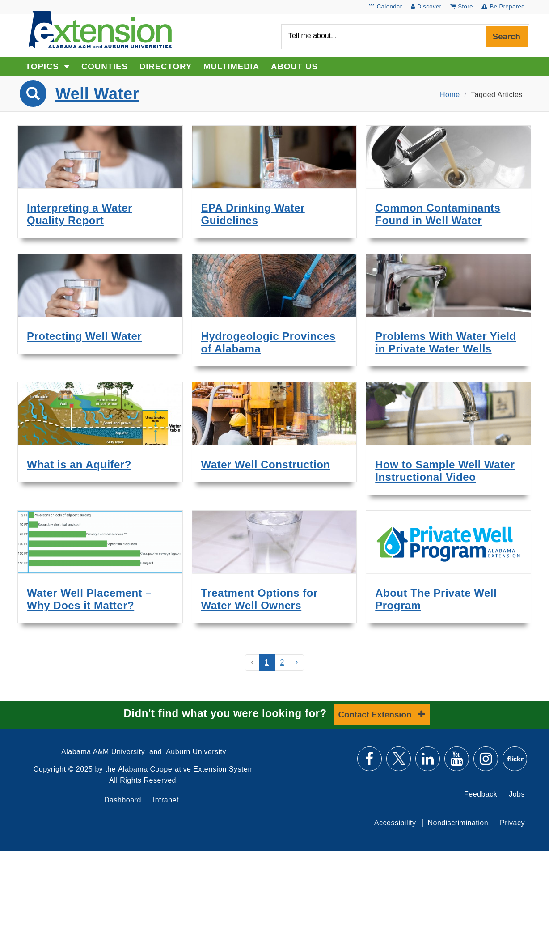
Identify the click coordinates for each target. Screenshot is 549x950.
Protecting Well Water (84, 336)
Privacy (512, 823)
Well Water (97, 94)
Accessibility (395, 823)
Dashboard (122, 800)
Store (461, 6)
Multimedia (231, 66)
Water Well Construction (265, 464)
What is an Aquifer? (79, 464)
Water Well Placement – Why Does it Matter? (89, 599)
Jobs (517, 794)
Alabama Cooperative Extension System (186, 769)
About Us (294, 66)
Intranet (166, 800)
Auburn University (196, 751)
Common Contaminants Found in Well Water (437, 214)
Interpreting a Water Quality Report (79, 214)
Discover (426, 6)
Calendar (385, 6)
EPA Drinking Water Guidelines (253, 214)
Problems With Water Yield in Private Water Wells (445, 342)
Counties (104, 66)
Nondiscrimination (457, 823)
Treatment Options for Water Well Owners (259, 599)
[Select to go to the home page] (100, 29)
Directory (165, 66)
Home (450, 94)
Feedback (480, 794)
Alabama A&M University (103, 751)
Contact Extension (376, 714)
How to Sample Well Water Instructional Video (445, 470)
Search (506, 36)
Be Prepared (503, 6)
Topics (47, 66)
